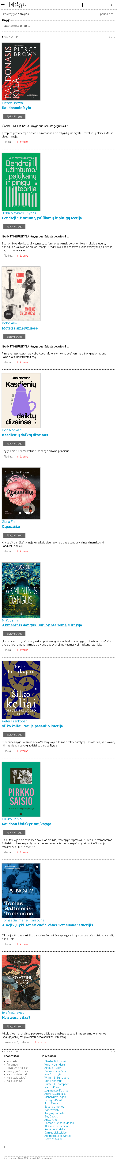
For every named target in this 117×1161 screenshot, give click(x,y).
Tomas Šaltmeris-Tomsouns (23, 920)
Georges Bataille (54, 1100)
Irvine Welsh (51, 1110)
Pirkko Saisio (12, 819)
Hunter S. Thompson (57, 1084)
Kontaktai (11, 1056)
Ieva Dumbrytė (52, 1074)
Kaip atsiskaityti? (16, 1077)
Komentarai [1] (10, 1042)
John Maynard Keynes (19, 213)
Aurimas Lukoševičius (57, 1135)
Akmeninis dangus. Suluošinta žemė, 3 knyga (42, 625)
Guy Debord (51, 1116)
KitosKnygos (58, 5)
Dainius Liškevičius (55, 1132)
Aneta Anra (51, 1119)
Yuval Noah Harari (55, 1064)
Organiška (11, 526)
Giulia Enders (11, 522)
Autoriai (50, 1056)
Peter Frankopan (14, 721)
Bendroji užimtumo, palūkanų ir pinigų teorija (42, 218)
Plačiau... (9, 141)
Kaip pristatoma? (17, 1074)
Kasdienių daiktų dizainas (25, 435)
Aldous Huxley (53, 1067)
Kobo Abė (9, 323)
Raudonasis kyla (16, 107)
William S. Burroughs (57, 1077)
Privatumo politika (17, 1067)
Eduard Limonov (54, 1106)
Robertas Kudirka (54, 1129)
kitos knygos (9, 14)
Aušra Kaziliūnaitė (55, 1093)
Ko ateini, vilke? (16, 1017)
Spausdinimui (106, 14)
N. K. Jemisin (11, 620)
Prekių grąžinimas (17, 1071)
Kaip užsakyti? (15, 1080)
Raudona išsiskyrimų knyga (26, 824)
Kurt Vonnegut (53, 1080)
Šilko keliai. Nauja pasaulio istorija (32, 726)
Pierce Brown (12, 103)
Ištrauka (22, 141)
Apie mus (12, 1064)
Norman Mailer (53, 1139)
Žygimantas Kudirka (56, 1090)
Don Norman (11, 430)
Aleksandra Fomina (56, 1126)
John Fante (51, 1103)
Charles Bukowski (55, 1061)
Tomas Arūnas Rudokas (59, 1122)
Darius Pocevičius (55, 1071)
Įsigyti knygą (14, 116)
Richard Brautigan (55, 1097)
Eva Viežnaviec (13, 1012)
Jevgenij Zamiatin (54, 1113)
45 (17, 37)
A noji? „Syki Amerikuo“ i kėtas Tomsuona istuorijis (47, 925)
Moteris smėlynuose (20, 328)
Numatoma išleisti (17, 25)
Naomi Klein (51, 1087)
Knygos (7, 20)
